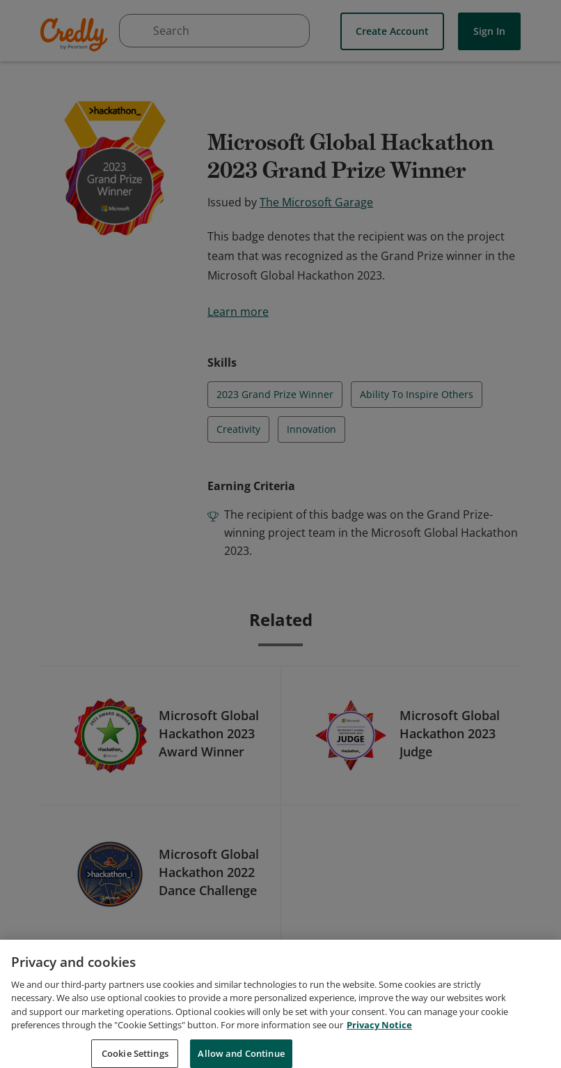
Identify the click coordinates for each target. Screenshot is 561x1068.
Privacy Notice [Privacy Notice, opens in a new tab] (379, 1039)
